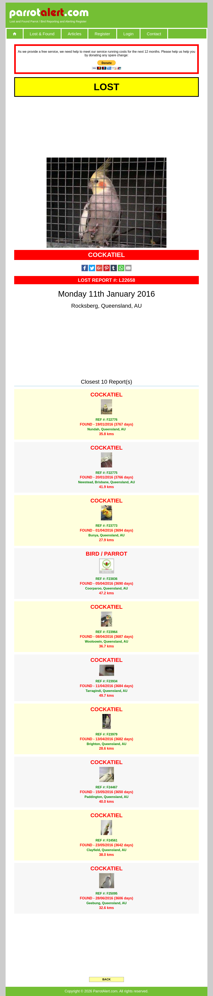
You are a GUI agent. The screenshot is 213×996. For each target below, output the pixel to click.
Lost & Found (42, 33)
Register (102, 33)
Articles (74, 33)
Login (128, 33)
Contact (154, 33)
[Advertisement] (157, 13)
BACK (106, 979)
